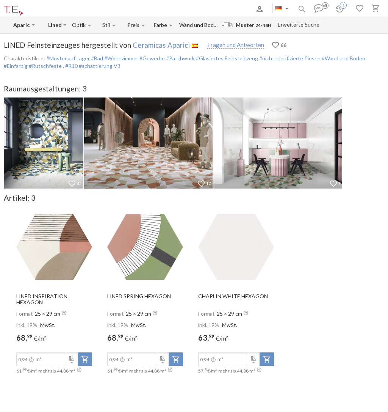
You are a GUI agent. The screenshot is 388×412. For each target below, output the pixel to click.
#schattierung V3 (99, 66)
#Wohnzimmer (120, 58)
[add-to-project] (85, 359)
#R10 (72, 66)
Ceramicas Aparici (161, 45)
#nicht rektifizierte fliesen (289, 58)
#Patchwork (180, 58)
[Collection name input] (55, 25)
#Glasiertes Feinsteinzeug (226, 58)
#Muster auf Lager (68, 58)
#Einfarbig (16, 66)
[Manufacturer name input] (22, 25)
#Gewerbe (151, 58)
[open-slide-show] (54, 247)
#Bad (96, 58)
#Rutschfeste (45, 66)
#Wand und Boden (343, 58)
